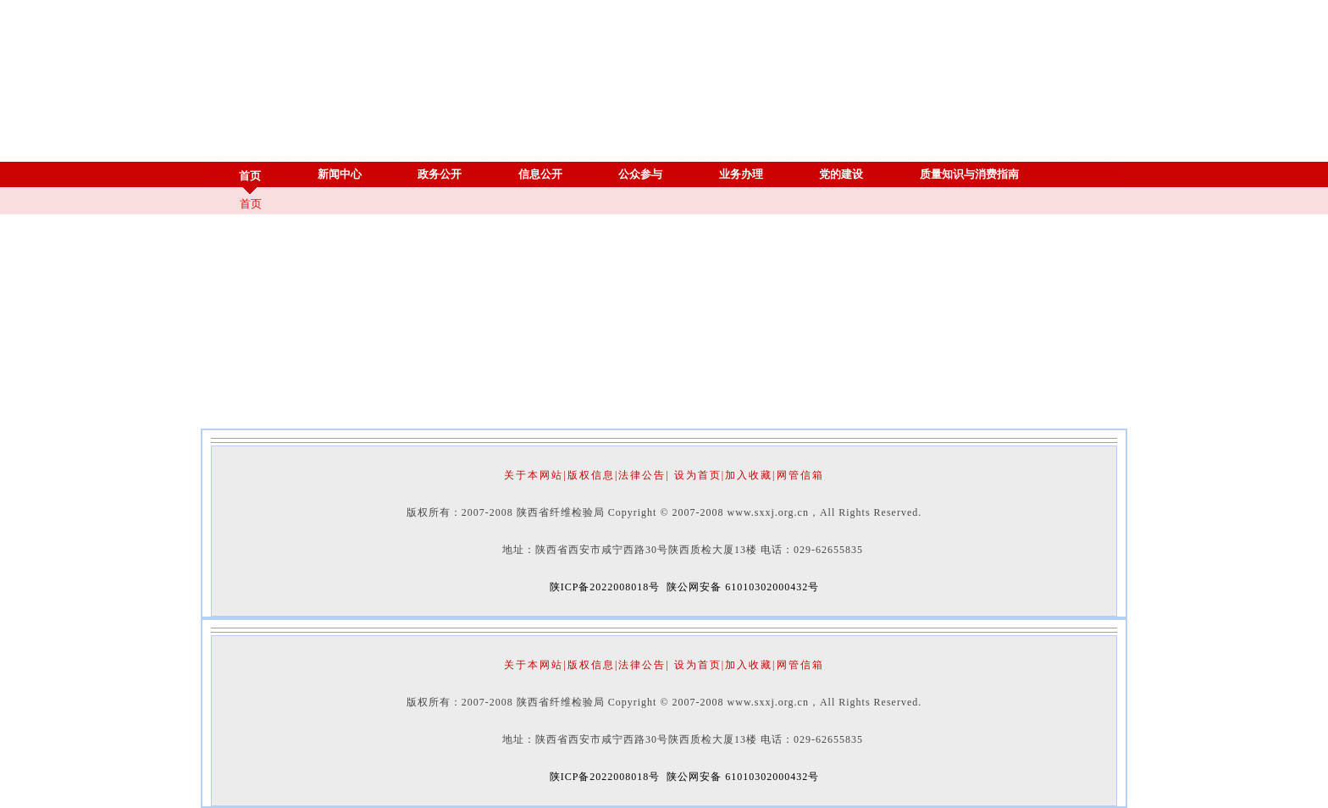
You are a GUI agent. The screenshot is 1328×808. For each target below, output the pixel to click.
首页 (250, 175)
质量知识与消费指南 (969, 174)
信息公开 (541, 174)
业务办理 (741, 174)
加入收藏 (748, 475)
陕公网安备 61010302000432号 (743, 587)
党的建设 (841, 174)
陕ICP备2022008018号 (605, 587)
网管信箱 (800, 475)
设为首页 (698, 475)
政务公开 (440, 174)
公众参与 (641, 174)
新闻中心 (340, 174)
